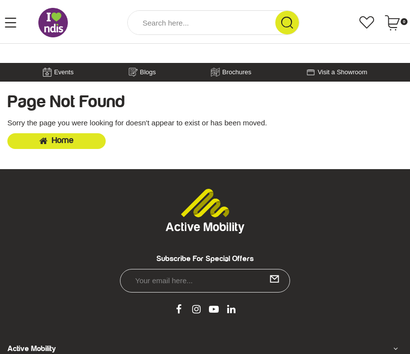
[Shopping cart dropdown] (396, 22)
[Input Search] (201, 22)
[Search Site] (287, 22)
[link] (179, 309)
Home (56, 141)
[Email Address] (205, 281)
